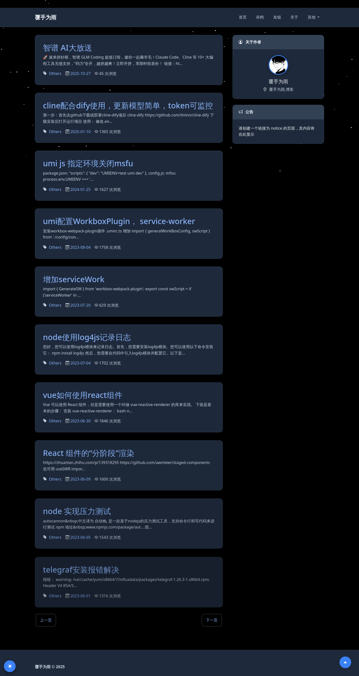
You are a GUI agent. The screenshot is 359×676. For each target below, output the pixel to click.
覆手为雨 (45, 17)
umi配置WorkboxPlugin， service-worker (119, 221)
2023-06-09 (80, 481)
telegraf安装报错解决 (81, 568)
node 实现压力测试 (77, 515)
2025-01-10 (80, 131)
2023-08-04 (80, 247)
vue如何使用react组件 (82, 396)
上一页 (46, 620)
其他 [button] (312, 17)
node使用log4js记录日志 (87, 337)
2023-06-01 (80, 594)
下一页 (212, 620)
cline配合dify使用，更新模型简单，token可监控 (128, 105)
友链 (277, 17)
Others (55, 73)
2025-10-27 (80, 73)
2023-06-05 (80, 541)
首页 (243, 17)
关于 (294, 17)
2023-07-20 (80, 305)
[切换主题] (10, 666)
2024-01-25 (80, 189)
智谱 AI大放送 (67, 47)
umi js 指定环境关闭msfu (88, 163)
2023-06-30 (80, 422)
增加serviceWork (74, 279)
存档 (260, 17)
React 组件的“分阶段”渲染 (88, 455)
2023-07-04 (80, 363)
